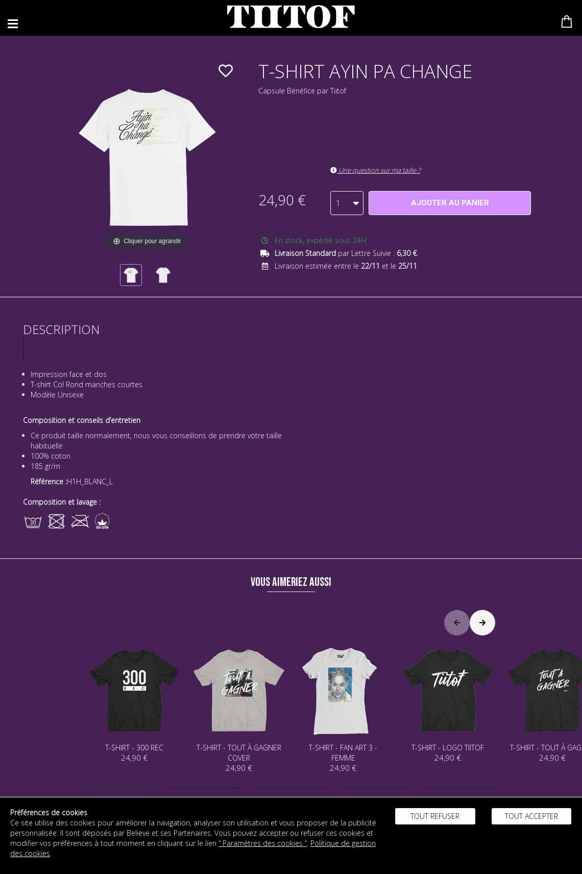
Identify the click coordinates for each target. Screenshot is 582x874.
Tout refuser (434, 816)
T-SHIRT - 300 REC (134, 703)
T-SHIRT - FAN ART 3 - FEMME (343, 708)
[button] (121, 788)
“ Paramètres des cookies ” (263, 843)
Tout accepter (531, 816)
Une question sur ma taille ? (375, 170)
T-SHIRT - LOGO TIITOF (448, 703)
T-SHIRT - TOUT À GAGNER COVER (238, 708)
